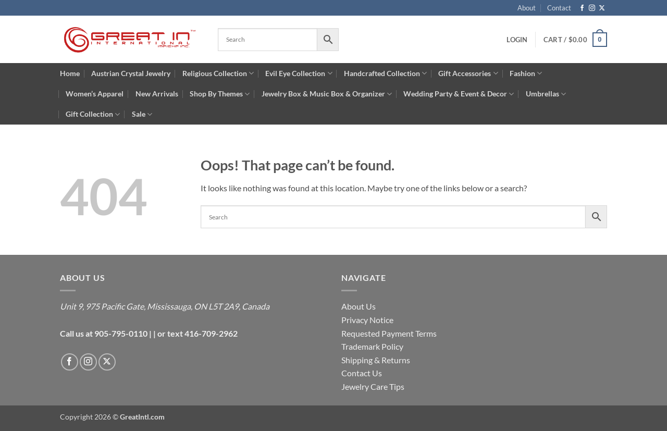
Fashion (526, 73)
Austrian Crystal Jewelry (130, 73)
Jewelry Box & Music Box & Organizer (327, 94)
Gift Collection (93, 114)
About (526, 8)
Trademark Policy (372, 346)
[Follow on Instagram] (592, 8)
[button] (517, 39)
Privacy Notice (367, 320)
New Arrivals (156, 93)
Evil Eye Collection (298, 73)
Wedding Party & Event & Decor (458, 94)
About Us (358, 306)
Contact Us (361, 373)
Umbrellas (546, 94)
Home (70, 73)
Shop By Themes (220, 94)
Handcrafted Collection (385, 73)
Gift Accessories (468, 73)
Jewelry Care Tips (372, 386)
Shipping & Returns (375, 360)
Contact (559, 8)
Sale (142, 114)
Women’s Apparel (94, 93)
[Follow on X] (602, 8)
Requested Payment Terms (389, 333)
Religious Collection (218, 73)
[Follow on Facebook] (582, 8)
